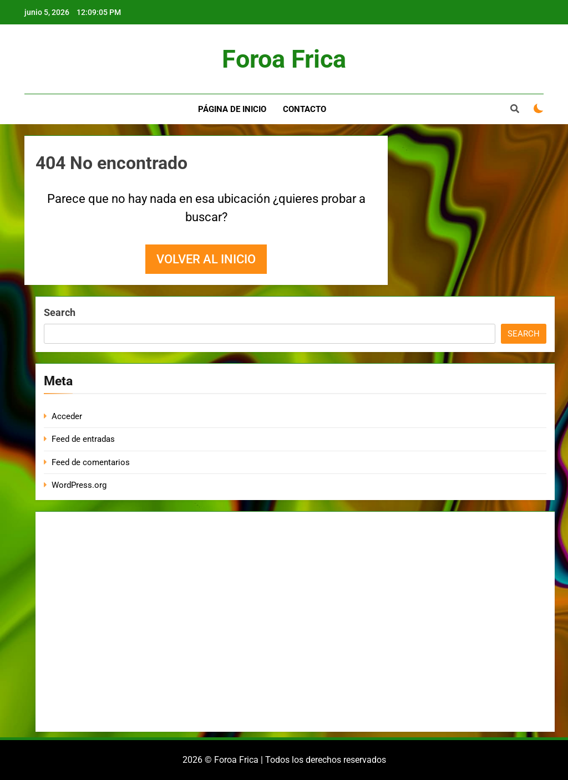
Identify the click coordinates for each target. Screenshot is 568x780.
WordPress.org (79, 485)
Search (59, 312)
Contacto (304, 109)
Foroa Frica (284, 59)
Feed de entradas (83, 439)
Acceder (67, 416)
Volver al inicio (206, 259)
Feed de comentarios (91, 462)
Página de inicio (232, 109)
